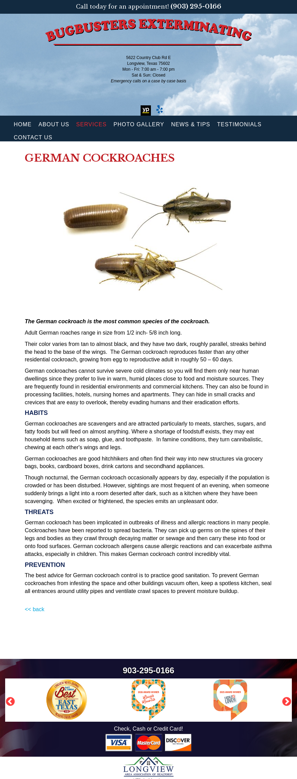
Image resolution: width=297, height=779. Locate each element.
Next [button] (285, 700)
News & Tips (190, 124)
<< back (34, 609)
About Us (53, 124)
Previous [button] (8, 700)
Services (91, 124)
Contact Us (33, 137)
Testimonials (239, 124)
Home (23, 124)
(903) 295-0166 (195, 6)
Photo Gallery (138, 124)
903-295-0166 (148, 670)
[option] (148, 700)
